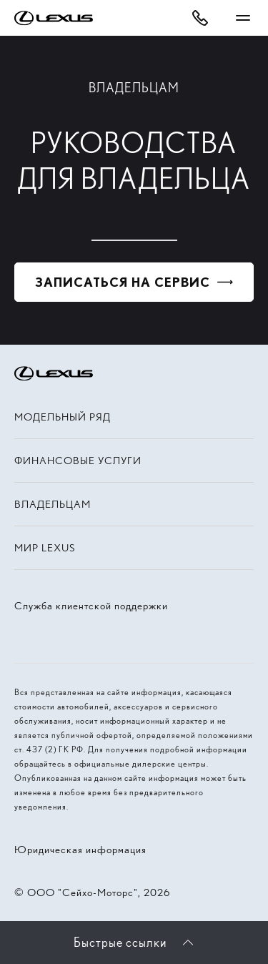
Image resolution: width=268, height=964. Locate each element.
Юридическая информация (80, 849)
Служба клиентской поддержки (91, 605)
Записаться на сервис (122, 282)
